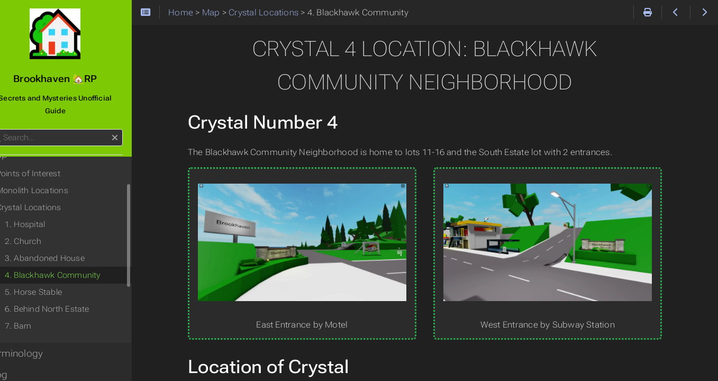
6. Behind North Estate (67, 296)
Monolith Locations (53, 178)
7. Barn (38, 313)
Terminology (36, 340)
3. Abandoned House (65, 245)
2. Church (43, 228)
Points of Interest (49, 161)
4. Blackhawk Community (73, 262)
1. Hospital (45, 211)
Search (9, 116)
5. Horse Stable (54, 279)
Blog (18, 362)
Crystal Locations (49, 194)
